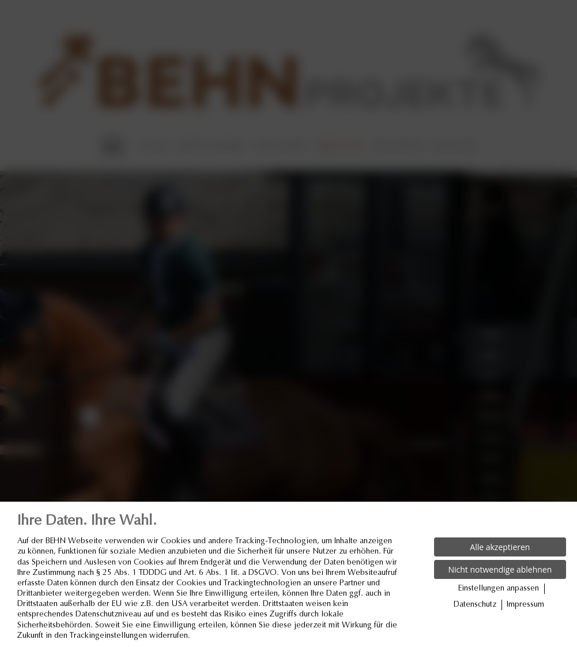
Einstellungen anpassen (498, 589)
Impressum (525, 605)
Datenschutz (475, 605)
